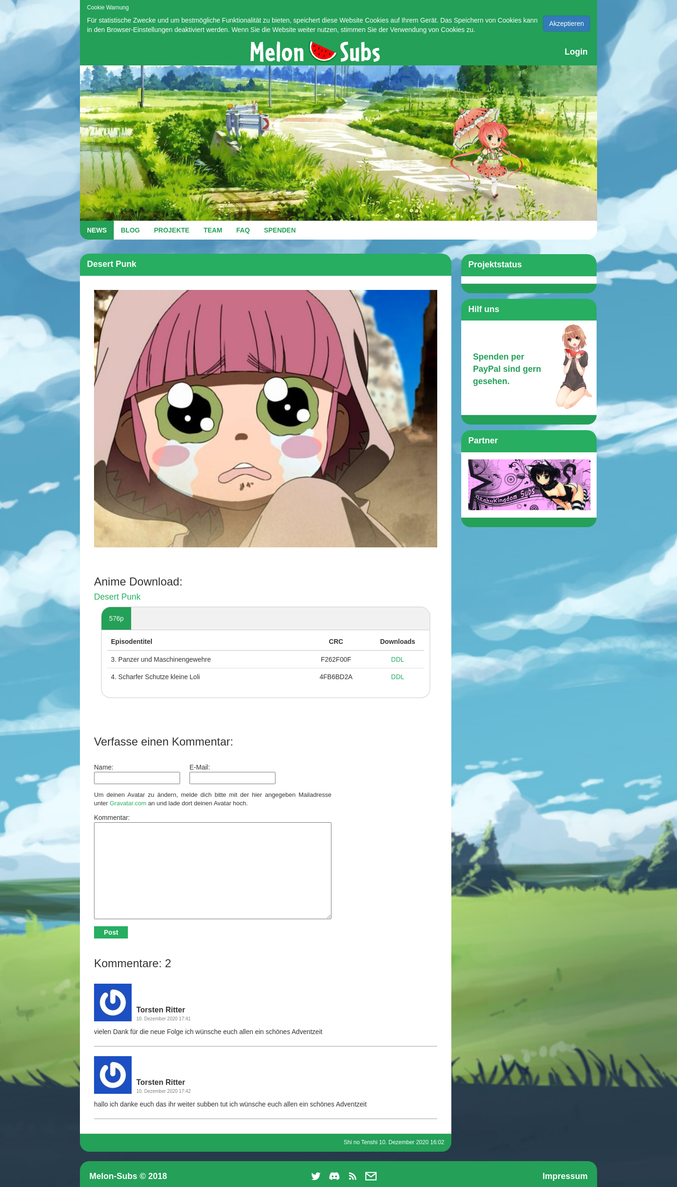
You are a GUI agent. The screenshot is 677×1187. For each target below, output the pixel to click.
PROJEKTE (171, 230)
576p (116, 618)
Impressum (565, 1176)
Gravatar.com (128, 803)
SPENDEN (280, 230)
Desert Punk (117, 597)
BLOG (130, 230)
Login (576, 51)
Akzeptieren (566, 23)
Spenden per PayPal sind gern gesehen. (507, 368)
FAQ (243, 230)
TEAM (213, 230)
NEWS (97, 230)
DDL (397, 659)
